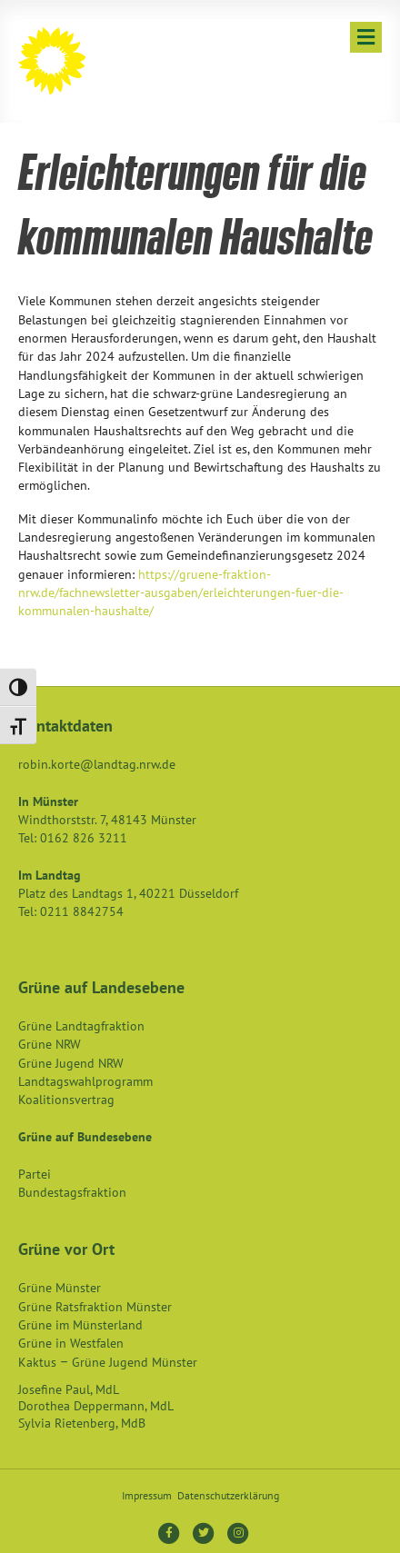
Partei (34, 1174)
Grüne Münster (59, 1287)
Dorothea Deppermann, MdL (96, 1406)
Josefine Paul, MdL (68, 1389)
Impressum (147, 1495)
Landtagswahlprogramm (85, 1081)
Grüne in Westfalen (71, 1343)
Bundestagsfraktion (72, 1192)
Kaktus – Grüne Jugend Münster (107, 1362)
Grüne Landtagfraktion (81, 1026)
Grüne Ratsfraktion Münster (95, 1307)
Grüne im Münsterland (80, 1325)
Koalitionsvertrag (66, 1099)
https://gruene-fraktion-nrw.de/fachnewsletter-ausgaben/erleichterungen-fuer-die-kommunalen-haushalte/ (181, 593)
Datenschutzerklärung (228, 1495)
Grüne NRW (49, 1044)
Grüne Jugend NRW (71, 1063)
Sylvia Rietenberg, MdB (81, 1423)
